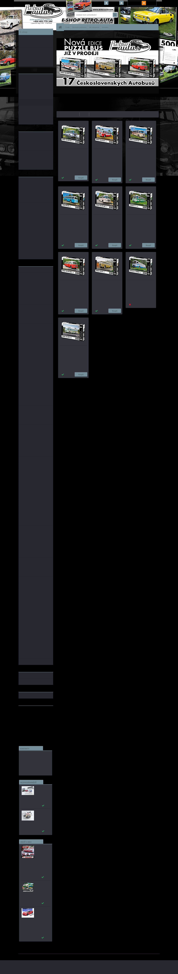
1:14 (92, 380)
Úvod (60, 34)
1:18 (87, 380)
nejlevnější (74, 114)
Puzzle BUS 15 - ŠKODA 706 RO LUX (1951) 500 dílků (106, 152)
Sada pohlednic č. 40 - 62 (42, 884)
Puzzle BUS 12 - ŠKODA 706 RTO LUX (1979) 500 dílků (140, 152)
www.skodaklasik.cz (27, 715)
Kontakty (105, 27)
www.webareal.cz (44, 955)
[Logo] (36, 15)
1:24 (82, 380)
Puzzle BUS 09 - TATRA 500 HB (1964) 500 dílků (70, 217)
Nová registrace (131, 2)
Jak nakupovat (94, 27)
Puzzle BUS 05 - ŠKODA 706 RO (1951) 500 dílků (104, 283)
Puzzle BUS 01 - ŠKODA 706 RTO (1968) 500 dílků (71, 349)
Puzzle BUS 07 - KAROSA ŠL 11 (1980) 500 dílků (138, 217)
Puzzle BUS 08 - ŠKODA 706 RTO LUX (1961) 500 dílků (107, 217)
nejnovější (94, 114)
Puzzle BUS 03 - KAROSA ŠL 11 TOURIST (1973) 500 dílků (138, 283)
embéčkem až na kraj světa (30, 717)
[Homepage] (61, 27)
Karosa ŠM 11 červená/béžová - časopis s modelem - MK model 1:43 (42, 850)
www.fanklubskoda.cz (28, 713)
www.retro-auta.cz (27, 711)
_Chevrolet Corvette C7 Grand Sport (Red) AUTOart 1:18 (42, 913)
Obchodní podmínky (79, 27)
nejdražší (84, 114)
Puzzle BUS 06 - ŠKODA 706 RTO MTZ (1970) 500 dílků (73, 283)
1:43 (77, 380)
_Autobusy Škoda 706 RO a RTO (42, 788)
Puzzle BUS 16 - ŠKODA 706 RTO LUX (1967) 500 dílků (73, 152)
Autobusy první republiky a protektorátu (41, 814)
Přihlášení (113, 2)
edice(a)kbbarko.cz (28, 765)
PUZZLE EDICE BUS (69, 34)
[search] (115, 15)
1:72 (97, 380)
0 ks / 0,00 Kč (152, 1)
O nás (67, 27)
